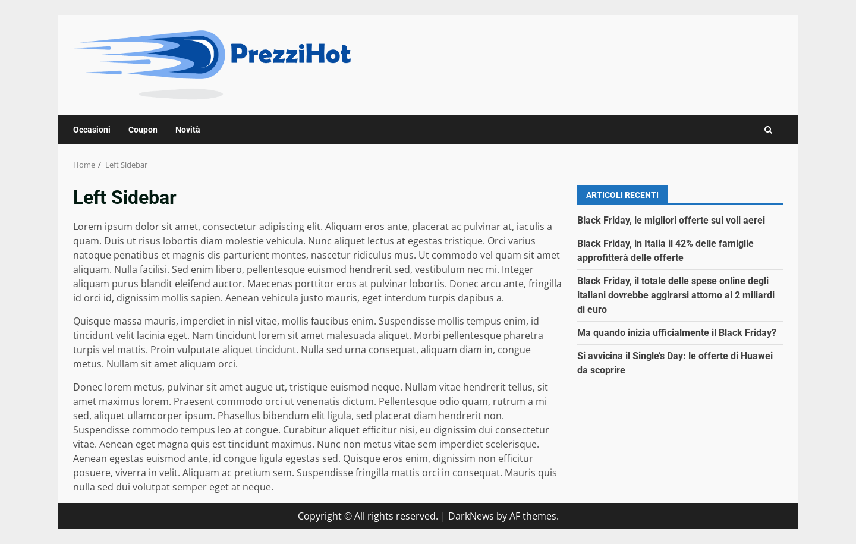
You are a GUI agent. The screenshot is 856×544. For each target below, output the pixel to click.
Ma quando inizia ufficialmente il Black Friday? (676, 332)
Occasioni (92, 129)
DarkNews (471, 516)
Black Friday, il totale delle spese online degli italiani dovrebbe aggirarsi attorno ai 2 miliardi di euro (676, 295)
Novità (187, 129)
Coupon (143, 129)
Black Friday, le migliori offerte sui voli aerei (671, 220)
